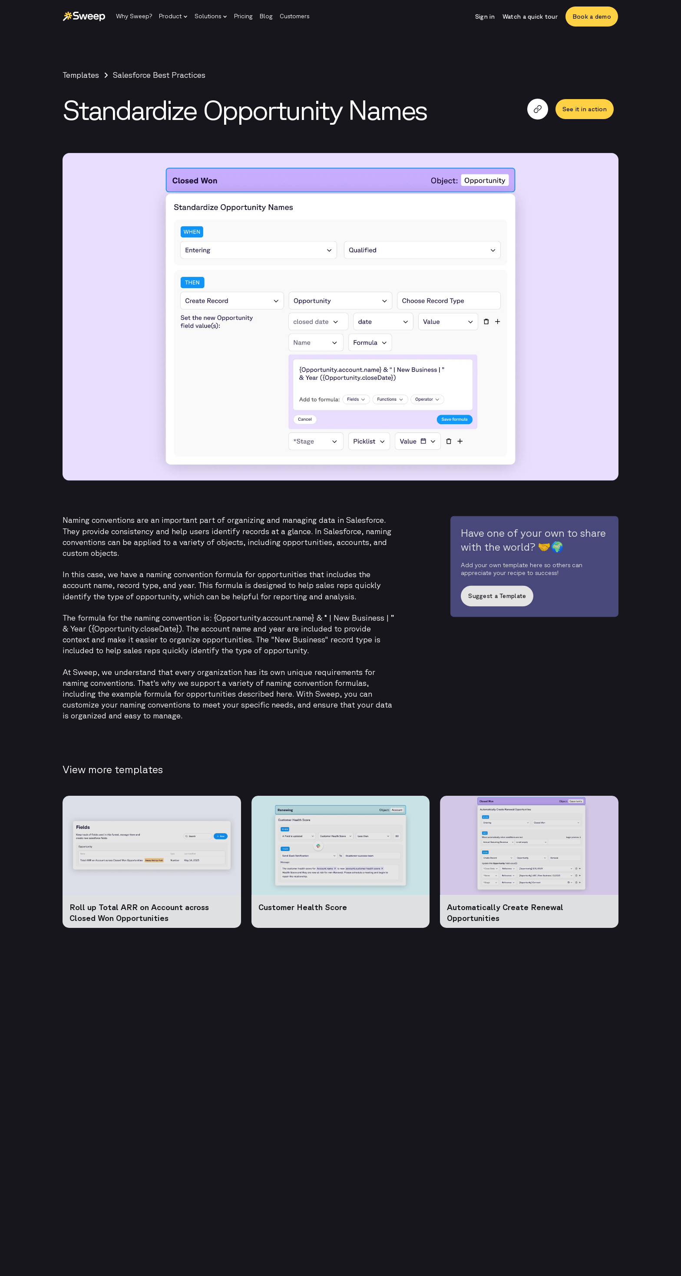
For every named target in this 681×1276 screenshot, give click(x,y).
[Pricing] (243, 16)
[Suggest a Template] (534, 599)
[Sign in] (485, 16)
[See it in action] (584, 109)
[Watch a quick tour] (530, 16)
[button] (173, 16)
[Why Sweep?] (134, 16)
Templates (81, 74)
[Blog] (266, 16)
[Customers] (294, 16)
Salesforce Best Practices (159, 74)
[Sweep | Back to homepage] (84, 16)
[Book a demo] (591, 16)
